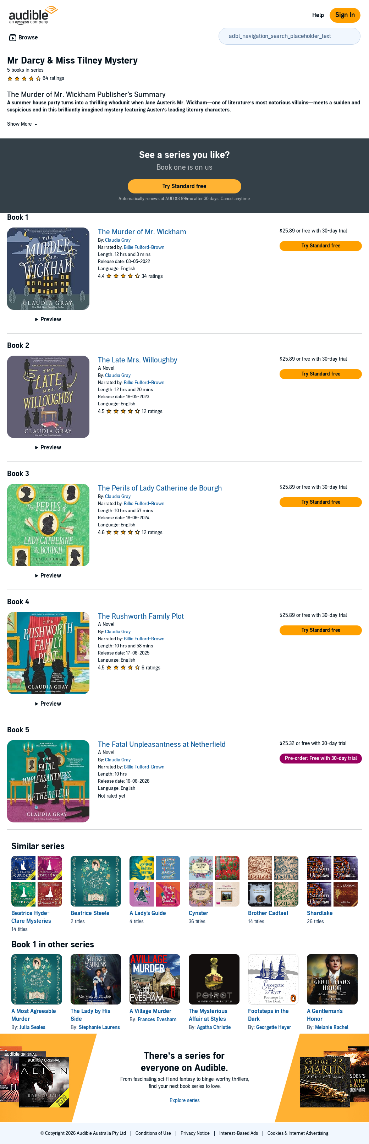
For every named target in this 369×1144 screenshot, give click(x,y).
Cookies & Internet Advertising (298, 1133)
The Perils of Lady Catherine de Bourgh (160, 488)
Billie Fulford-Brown (144, 247)
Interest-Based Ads (239, 1133)
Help (318, 15)
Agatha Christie (214, 1027)
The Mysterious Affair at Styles (208, 1015)
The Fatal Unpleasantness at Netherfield (162, 744)
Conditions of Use (154, 1133)
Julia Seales (32, 1027)
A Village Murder (150, 1011)
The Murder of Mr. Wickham (142, 232)
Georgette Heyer (273, 1027)
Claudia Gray (118, 240)
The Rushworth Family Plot (141, 616)
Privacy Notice (196, 1133)
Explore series (185, 1101)
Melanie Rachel (331, 1027)
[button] (23, 124)
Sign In (345, 15)
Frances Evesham (157, 1020)
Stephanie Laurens (99, 1027)
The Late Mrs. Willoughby (137, 360)
